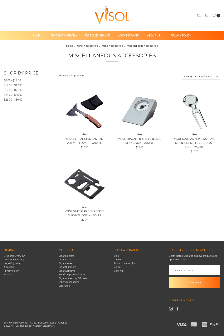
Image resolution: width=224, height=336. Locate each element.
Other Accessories (69, 282)
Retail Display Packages (72, 274)
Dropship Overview (64, 35)
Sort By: (188, 76)
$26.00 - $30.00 (13, 99)
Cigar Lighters (66, 255)
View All (118, 270)
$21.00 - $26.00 (13, 94)
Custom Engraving (97, 35)
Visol (116, 255)
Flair (29, 326)
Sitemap (8, 274)
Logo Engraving (129, 35)
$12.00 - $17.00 (13, 85)
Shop (38, 35)
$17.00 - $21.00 (13, 90)
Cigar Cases (65, 263)
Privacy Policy (181, 35)
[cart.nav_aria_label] (215, 15)
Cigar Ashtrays (67, 270)
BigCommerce (49, 326)
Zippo (117, 267)
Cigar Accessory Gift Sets (73, 278)
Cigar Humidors (67, 267)
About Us (155, 35)
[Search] (199, 15)
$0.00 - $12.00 (12, 80)
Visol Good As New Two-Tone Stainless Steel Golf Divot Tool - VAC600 (194, 142)
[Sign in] (206, 15)
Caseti (117, 259)
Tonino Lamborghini (125, 263)
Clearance (64, 285)
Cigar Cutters (66, 259)
